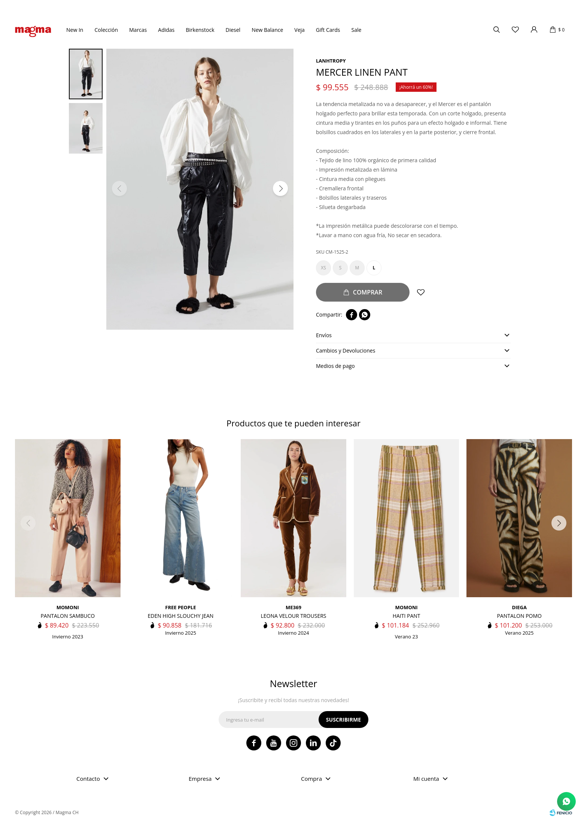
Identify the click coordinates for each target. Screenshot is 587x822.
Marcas (138, 29)
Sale (356, 29)
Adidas (166, 29)
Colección (106, 29)
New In (74, 29)
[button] (280, 188)
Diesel (233, 29)
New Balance (267, 29)
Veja (299, 29)
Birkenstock (200, 29)
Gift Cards (328, 29)
